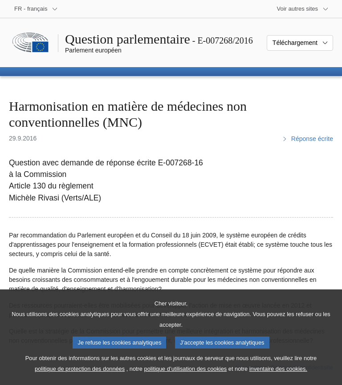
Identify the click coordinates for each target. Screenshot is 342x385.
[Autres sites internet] (303, 9)
